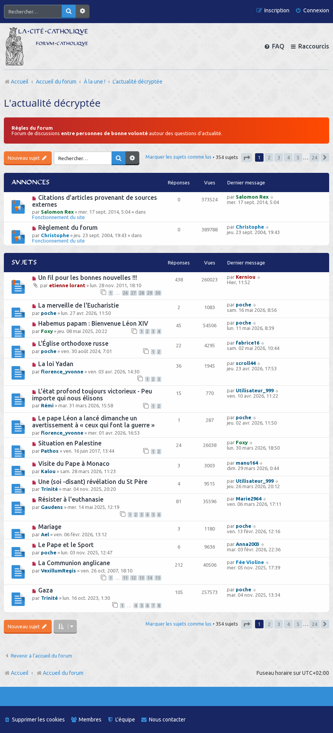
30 (158, 293)
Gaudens (52, 507)
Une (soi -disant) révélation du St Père (92, 481)
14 (149, 578)
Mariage (49, 526)
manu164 (247, 462)
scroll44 (245, 363)
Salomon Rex (57, 211)
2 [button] (269, 157)
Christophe (55, 235)
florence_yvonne (62, 371)
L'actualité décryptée (52, 103)
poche (48, 313)
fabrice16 (247, 342)
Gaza (45, 590)
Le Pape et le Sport (66, 544)
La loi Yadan (55, 363)
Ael (45, 534)
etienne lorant (67, 285)
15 (158, 578)
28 (141, 293)
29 (149, 293)
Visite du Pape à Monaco (74, 463)
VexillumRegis (58, 570)
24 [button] (314, 157)
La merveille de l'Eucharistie (78, 305)
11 (125, 578)
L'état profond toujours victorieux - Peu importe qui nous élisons (92, 395)
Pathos (50, 451)
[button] (246, 157)
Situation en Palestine (69, 443)
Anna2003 (247, 544)
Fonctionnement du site (58, 217)
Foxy (47, 331)
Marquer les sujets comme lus (178, 156)
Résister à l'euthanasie (70, 499)
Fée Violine (250, 562)
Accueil (20, 673)
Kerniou (245, 276)
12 (133, 578)
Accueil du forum (59, 673)
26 (125, 293)
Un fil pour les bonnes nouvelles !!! (87, 277)
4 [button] (288, 157)
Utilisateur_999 (255, 390)
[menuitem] (312, 11)
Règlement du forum (68, 227)
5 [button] (298, 157)
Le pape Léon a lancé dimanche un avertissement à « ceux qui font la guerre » (93, 421)
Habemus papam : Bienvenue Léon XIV (93, 323)
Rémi (47, 405)
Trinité (49, 489)
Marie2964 (248, 498)
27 (133, 293)
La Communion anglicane (74, 562)
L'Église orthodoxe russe (73, 343)
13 (141, 578)
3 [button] (278, 157)
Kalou (48, 471)
